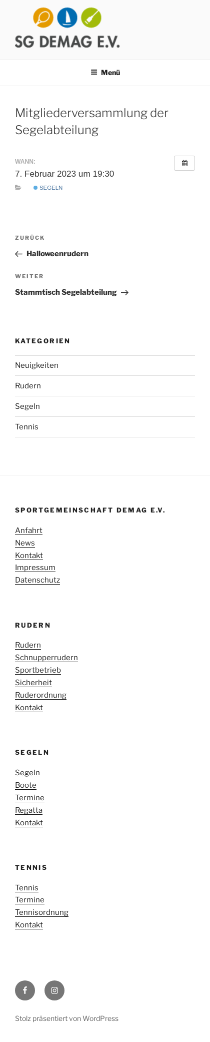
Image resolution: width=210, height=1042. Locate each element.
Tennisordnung (41, 912)
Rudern (28, 385)
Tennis (26, 426)
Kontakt (29, 555)
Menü (105, 72)
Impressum (35, 567)
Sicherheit (33, 682)
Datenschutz (37, 580)
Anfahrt (28, 530)
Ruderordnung (40, 695)
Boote (25, 785)
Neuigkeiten (36, 365)
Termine (29, 797)
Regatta (28, 810)
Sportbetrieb (38, 670)
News (25, 543)
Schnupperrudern (46, 657)
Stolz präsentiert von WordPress (66, 1018)
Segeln (48, 188)
